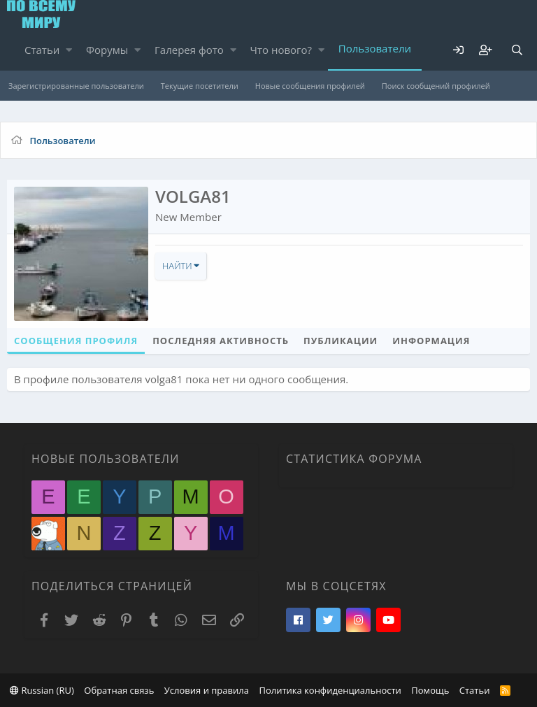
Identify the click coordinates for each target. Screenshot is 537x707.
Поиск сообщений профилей (436, 85)
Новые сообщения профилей (310, 85)
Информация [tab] (431, 340)
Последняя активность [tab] (220, 340)
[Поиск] (516, 50)
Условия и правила (206, 690)
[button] (69, 50)
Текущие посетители (199, 85)
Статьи (41, 50)
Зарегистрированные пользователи (76, 85)
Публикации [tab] (340, 340)
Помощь (430, 690)
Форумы (107, 50)
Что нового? (281, 50)
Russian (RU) (42, 690)
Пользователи (374, 48)
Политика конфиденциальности (330, 690)
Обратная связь (119, 690)
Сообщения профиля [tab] (76, 340)
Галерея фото (189, 50)
